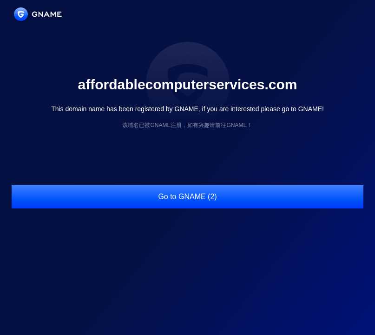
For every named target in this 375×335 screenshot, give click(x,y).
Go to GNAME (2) (187, 197)
